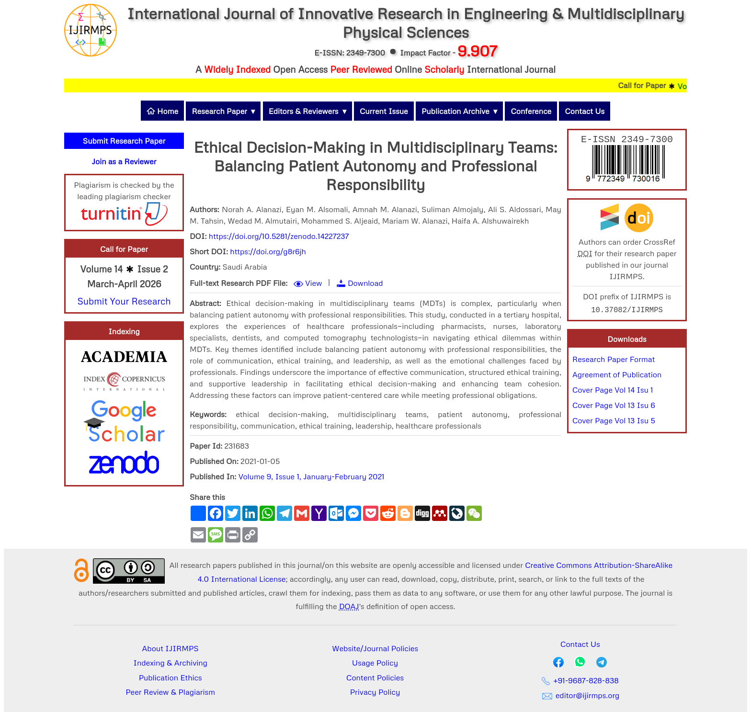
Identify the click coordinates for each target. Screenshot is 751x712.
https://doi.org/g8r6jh (268, 251)
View (313, 283)
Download (365, 283)
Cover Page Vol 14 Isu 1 (612, 391)
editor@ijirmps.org (580, 695)
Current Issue (384, 111)
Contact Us (584, 111)
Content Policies (375, 677)
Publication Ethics (170, 677)
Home (162, 111)
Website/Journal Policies (375, 648)
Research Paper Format (613, 361)
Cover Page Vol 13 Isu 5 (613, 422)
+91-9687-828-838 (580, 680)
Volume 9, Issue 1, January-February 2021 (312, 476)
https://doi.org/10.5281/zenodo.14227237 (279, 236)
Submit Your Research (124, 300)
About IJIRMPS (170, 648)
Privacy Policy (375, 692)
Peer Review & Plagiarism (170, 692)
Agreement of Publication (616, 376)
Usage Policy (375, 662)
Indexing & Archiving (170, 662)
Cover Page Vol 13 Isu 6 (613, 407)
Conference (531, 111)
